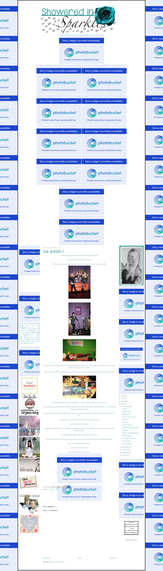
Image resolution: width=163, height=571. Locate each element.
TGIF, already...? (126, 441)
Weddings (33, 341)
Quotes (38, 337)
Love (20, 335)
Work (56, 489)
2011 (122, 404)
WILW (28, 341)
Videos (24, 341)
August (125, 455)
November (126, 447)
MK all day (125, 422)
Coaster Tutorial (127, 425)
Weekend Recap (126, 436)
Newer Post (46, 558)
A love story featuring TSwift (130, 428)
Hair (20, 330)
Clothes (35, 323)
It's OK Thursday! (127, 444)
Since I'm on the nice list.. (129, 438)
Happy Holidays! (127, 411)
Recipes (28, 339)
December (126, 406)
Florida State (30, 325)
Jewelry (21, 333)
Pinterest (26, 337)
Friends (51, 489)
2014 (122, 396)
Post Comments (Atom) (57, 562)
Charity (30, 323)
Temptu (124, 409)
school (31, 343)
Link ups (35, 332)
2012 (122, 401)
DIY (39, 323)
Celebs (25, 323)
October (125, 450)
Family (21, 325)
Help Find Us (25, 330)
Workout (21, 343)
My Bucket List (126, 414)
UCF (20, 341)
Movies (38, 335)
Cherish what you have (128, 417)
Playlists (32, 337)
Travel (38, 339)
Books (21, 323)
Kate (74, 439)
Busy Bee (125, 430)
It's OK (37, 330)
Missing (32, 335)
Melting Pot (125, 419)
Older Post (113, 558)
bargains (26, 343)
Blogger (135, 540)
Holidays (31, 330)
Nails (21, 337)
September (126, 452)
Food (38, 325)
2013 (122, 399)
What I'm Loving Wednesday (130, 433)
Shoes (33, 339)
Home (80, 558)
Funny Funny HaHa (34, 328)
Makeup (25, 335)
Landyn (27, 333)
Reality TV (22, 339)
